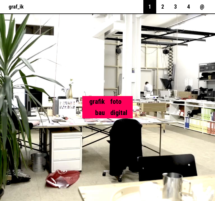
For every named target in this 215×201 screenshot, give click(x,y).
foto (115, 102)
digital (118, 113)
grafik (97, 102)
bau (100, 113)
